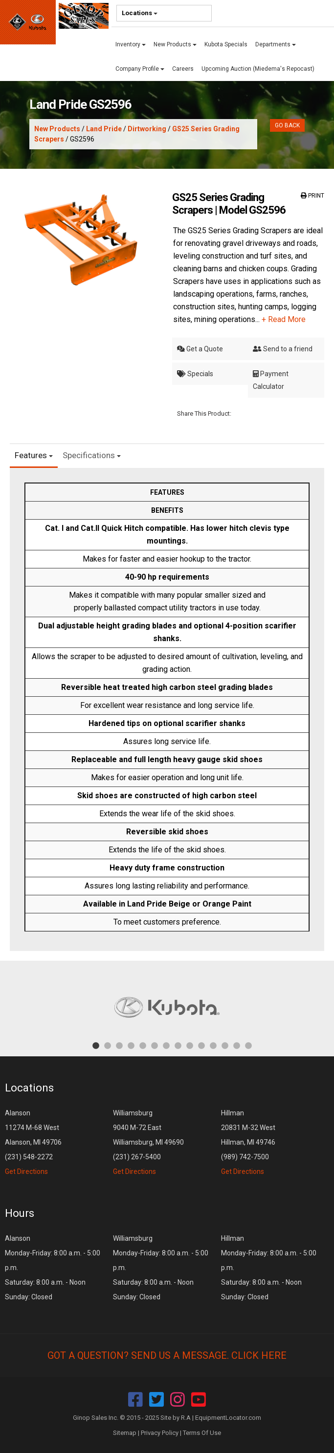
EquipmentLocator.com (228, 1417)
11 (213, 1045)
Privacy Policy (159, 1432)
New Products (175, 44)
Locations (139, 13)
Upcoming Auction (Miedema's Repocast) (257, 68)
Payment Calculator (271, 380)
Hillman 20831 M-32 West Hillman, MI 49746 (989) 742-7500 (248, 1142)
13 (237, 1045)
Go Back (287, 125)
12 (225, 1045)
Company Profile (139, 68)
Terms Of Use (202, 1432)
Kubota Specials (225, 44)
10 (201, 1045)
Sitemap (124, 1432)
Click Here (259, 1355)
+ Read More (284, 319)
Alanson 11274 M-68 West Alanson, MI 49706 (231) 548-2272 (33, 1142)
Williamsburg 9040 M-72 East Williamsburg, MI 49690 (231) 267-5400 (148, 1142)
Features (34, 455)
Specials (195, 374)
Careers (183, 68)
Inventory (130, 44)
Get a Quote (200, 349)
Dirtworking (147, 129)
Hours (19, 1213)
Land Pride (104, 129)
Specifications (92, 455)
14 (248, 1045)
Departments (275, 44)
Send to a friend (282, 349)
